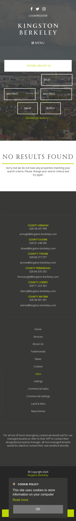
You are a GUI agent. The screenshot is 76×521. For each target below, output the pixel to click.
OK (38, 509)
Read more (20, 500)
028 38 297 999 (38, 228)
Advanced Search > (38, 118)
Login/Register (38, 15)
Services (38, 336)
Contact (38, 366)
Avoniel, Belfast (39, 65)
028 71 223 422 (38, 285)
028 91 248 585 (38, 243)
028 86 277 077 (38, 257)
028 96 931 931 (38, 299)
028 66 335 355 (38, 271)
